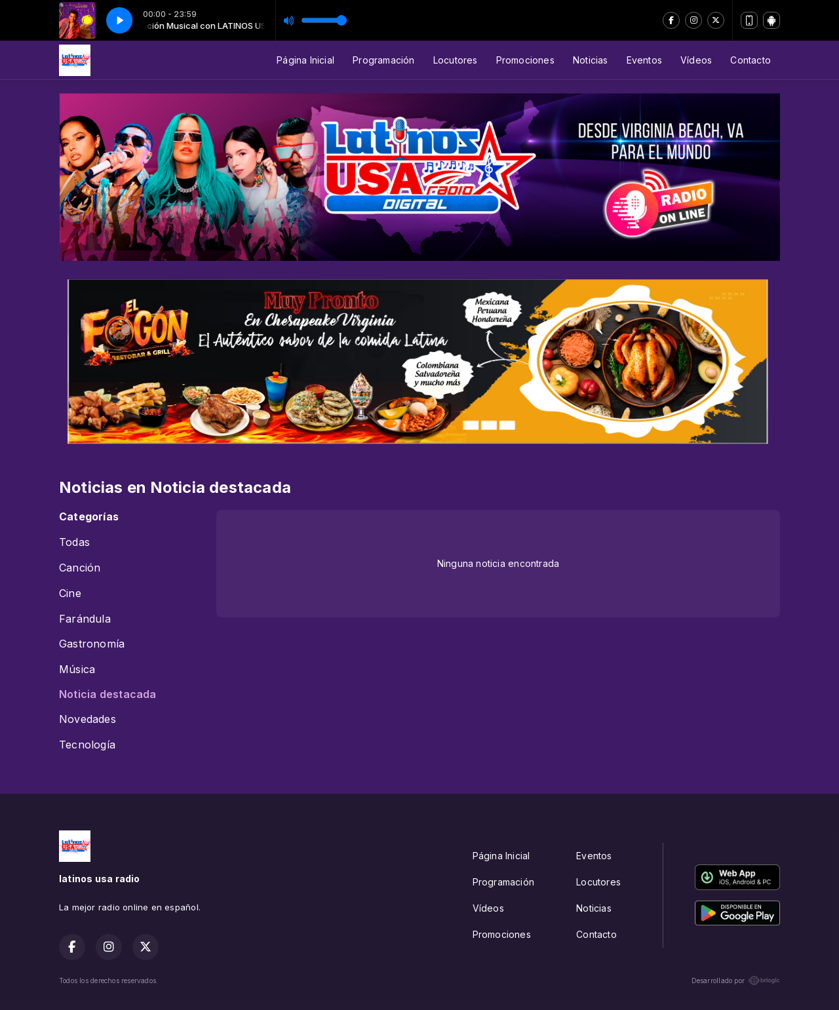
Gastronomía (92, 644)
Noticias (590, 60)
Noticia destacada (108, 694)
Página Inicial (305, 60)
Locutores (455, 60)
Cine (70, 593)
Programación (384, 60)
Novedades (87, 719)
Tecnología (87, 745)
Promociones (525, 60)
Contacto (750, 60)
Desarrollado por (736, 980)
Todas (74, 542)
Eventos (644, 60)
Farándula (85, 619)
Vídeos (696, 60)
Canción (79, 568)
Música (77, 669)
